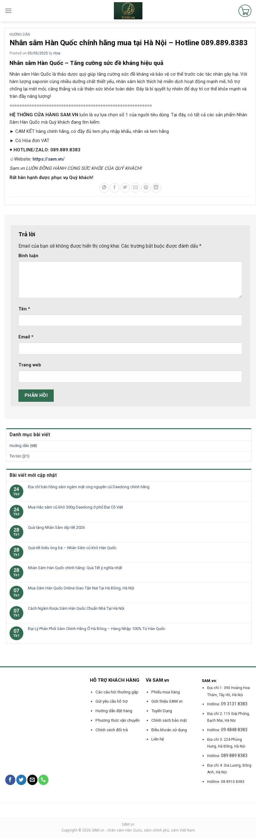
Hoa (56, 53)
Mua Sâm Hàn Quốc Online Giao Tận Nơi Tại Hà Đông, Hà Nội (81, 588)
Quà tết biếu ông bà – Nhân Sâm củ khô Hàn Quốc (72, 547)
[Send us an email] (32, 780)
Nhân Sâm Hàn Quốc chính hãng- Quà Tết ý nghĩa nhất (75, 567)
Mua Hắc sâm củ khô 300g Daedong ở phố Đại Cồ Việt (75, 507)
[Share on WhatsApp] (104, 188)
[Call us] (43, 780)
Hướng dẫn (20, 34)
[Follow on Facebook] (10, 780)
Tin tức (15, 456)
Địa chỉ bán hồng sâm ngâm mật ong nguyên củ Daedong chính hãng (88, 487)
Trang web (29, 365)
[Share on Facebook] (114, 188)
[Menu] (8, 10)
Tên (24, 309)
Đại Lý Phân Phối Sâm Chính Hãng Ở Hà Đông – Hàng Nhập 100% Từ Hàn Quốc (96, 628)
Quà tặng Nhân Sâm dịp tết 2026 (56, 527)
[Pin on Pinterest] (146, 188)
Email (25, 337)
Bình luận (28, 255)
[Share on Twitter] (125, 188)
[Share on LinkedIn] (156, 188)
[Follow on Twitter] (21, 780)
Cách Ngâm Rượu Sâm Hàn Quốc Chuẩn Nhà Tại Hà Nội (76, 608)
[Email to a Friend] (135, 188)
